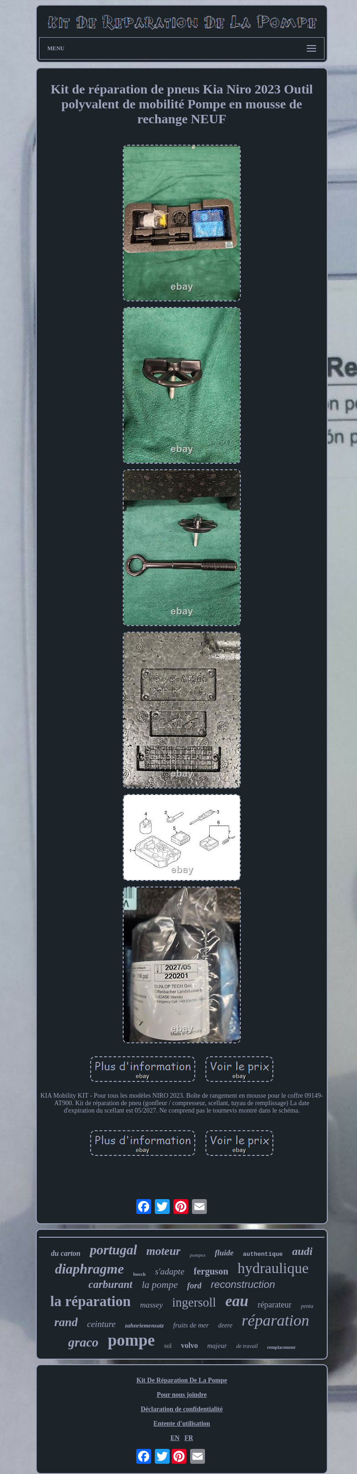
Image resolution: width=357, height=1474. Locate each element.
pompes (197, 1255)
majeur (217, 1345)
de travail (247, 1346)
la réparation (90, 1301)
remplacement (281, 1347)
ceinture (101, 1324)
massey (151, 1305)
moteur (163, 1251)
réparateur (274, 1304)
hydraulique (273, 1268)
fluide (224, 1252)
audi (302, 1251)
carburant (110, 1284)
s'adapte (169, 1271)
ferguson (211, 1271)
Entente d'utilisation (181, 1423)
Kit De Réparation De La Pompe (182, 1380)
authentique (263, 1254)
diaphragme (89, 1268)
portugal (113, 1249)
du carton (66, 1253)
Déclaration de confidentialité (182, 1409)
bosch (139, 1274)
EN (175, 1437)
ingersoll (194, 1302)
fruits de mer (191, 1325)
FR (189, 1437)
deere (225, 1325)
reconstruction (243, 1284)
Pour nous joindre (182, 1394)
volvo (189, 1345)
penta (307, 1306)
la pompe (160, 1284)
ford (194, 1285)
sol (168, 1345)
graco (83, 1342)
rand (66, 1322)
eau (237, 1301)
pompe (131, 1340)
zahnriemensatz (144, 1325)
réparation (275, 1320)
